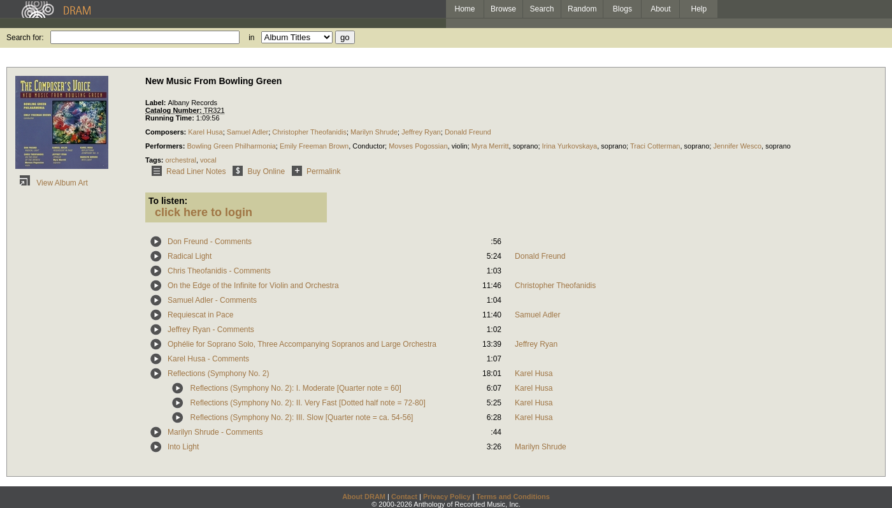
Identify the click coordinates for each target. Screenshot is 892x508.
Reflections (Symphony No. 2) (218, 373)
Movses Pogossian (418, 146)
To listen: (167, 201)
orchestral (181, 160)
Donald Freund (468, 132)
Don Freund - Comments (210, 241)
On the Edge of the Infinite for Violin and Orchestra (253, 285)
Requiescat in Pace (200, 314)
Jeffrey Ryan (421, 132)
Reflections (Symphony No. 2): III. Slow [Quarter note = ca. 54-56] (302, 417)
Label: (156, 102)
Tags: (155, 160)
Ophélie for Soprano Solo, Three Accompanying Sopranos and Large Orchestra (302, 344)
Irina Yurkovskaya (570, 146)
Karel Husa (205, 132)
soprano (525, 146)
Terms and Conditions (513, 496)
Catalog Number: (174, 110)
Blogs (622, 8)
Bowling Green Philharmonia (231, 146)
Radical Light (190, 256)
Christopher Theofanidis (309, 132)
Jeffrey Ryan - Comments (211, 329)
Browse (503, 8)
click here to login (203, 212)
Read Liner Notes (186, 171)
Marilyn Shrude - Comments (215, 432)
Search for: (25, 37)
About (660, 8)
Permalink (313, 171)
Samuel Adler (247, 132)
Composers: (166, 132)
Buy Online (256, 171)
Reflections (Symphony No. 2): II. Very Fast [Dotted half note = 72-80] (308, 402)
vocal (208, 160)
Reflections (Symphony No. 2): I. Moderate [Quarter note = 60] (296, 388)
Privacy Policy (447, 496)
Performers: (166, 146)
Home (464, 8)
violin (460, 146)
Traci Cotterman (655, 146)
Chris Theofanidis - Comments (219, 270)
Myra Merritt (490, 146)
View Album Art (51, 182)
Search (542, 8)
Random (582, 8)
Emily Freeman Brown (314, 146)
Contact (404, 496)
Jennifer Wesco (737, 146)
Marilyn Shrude (374, 132)
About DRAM (363, 496)
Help (699, 8)
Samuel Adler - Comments (212, 300)
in (251, 37)
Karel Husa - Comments (208, 358)
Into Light (183, 446)
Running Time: (170, 118)
